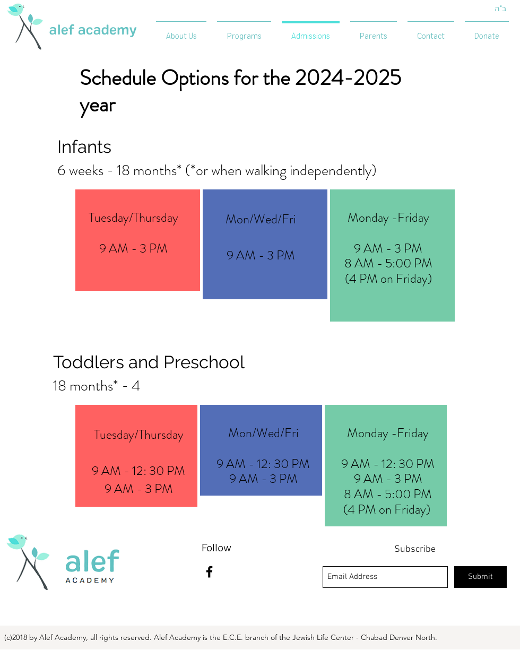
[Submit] (480, 577)
